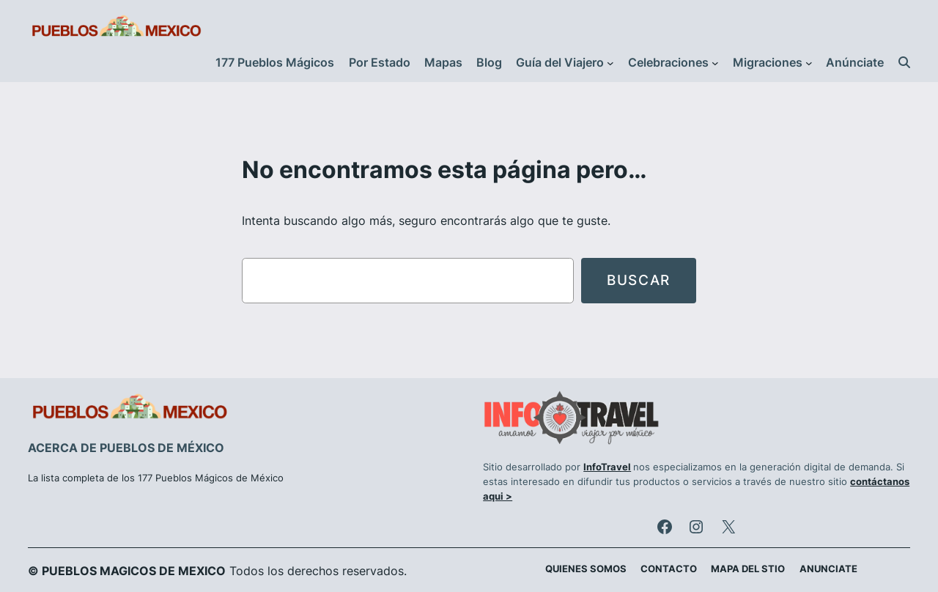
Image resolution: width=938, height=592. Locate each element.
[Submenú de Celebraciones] (715, 63)
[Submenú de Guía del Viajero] (610, 63)
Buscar (639, 280)
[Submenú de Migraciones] (809, 63)
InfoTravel (607, 467)
